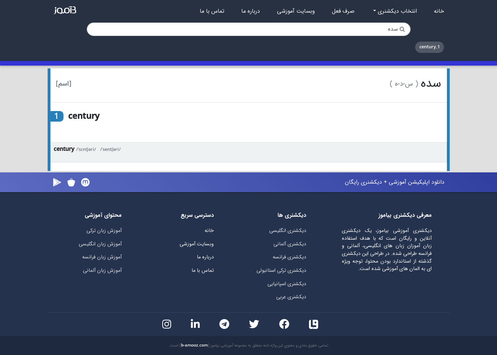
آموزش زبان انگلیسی (100, 244)
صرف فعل (343, 11)
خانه (439, 11)
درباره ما (250, 11)
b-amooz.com (194, 345)
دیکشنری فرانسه (289, 257)
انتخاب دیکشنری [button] (396, 11)
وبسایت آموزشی (296, 11)
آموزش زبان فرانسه (102, 257)
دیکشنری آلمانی (289, 244)
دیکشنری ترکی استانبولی (281, 271)
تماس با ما (212, 11)
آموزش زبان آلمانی (102, 271)
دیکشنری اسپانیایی (286, 284)
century (64, 149)
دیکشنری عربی (291, 297)
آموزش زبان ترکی (104, 231)
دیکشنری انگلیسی (287, 231)
